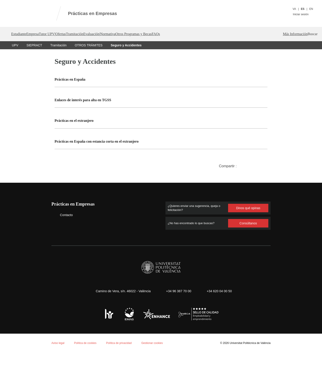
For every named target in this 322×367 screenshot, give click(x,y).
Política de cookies (29, 308)
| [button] (83, 34)
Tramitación (57, 59)
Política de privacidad (121, 357)
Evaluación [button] (147, 34)
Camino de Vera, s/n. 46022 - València (121, 305)
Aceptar (22, 350)
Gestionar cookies (155, 357)
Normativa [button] (181, 34)
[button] (311, 34)
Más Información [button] (303, 48)
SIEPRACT (33, 59)
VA (294, 9)
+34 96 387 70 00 (178, 305)
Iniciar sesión (302, 14)
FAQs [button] (254, 34)
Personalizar (75, 350)
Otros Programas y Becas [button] (218, 34)
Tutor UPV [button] (67, 34)
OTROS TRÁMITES (88, 59)
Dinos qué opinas (248, 222)
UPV (15, 59)
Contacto (63, 229)
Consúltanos (248, 237)
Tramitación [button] (121, 34)
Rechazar (46, 350)
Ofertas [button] (97, 34)
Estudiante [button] (21, 34)
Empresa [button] (44, 34)
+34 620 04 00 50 (221, 305)
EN (311, 9)
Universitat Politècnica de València (249, 357)
